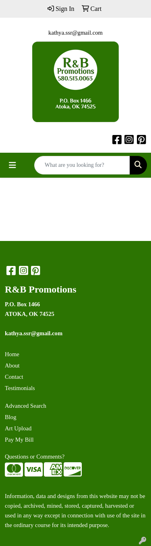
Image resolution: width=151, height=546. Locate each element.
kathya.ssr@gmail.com (75, 32)
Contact (14, 377)
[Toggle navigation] (12, 165)
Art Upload (18, 428)
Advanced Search (25, 406)
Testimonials (20, 388)
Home (12, 354)
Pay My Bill (19, 439)
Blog (11, 417)
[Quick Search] (82, 165)
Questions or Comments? (34, 456)
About (12, 365)
